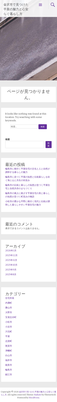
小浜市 (8, 326)
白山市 (8, 355)
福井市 (8, 360)
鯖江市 (8, 374)
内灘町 (8, 302)
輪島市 (8, 369)
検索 (7, 139)
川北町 (8, 331)
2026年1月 (10, 250)
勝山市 (8, 307)
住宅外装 (9, 298)
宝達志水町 (10, 317)
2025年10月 (11, 264)
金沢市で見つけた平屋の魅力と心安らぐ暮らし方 (16, 9)
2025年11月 (11, 260)
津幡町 (8, 350)
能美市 (8, 364)
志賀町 (8, 341)
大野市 (8, 312)
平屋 (7, 336)
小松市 (8, 321)
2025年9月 (10, 269)
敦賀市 (8, 345)
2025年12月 (11, 255)
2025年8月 (10, 274)
